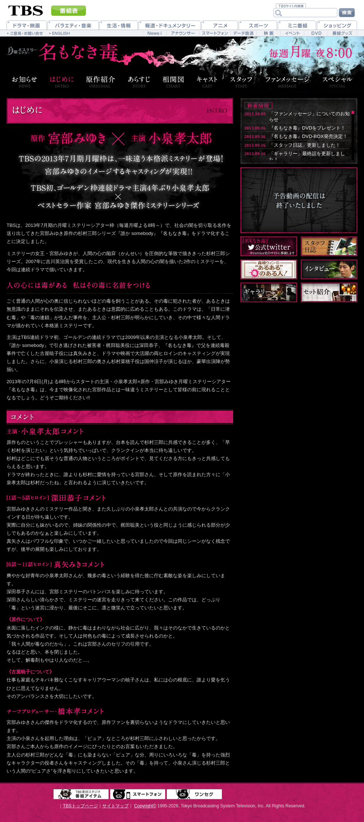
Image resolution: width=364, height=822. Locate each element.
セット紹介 (329, 292)
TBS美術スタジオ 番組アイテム (81, 794)
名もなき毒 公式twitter (268, 246)
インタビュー (329, 269)
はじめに (61, 82)
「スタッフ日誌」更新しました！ (304, 145)
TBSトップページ (80, 805)
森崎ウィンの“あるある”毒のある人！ (268, 269)
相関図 (173, 82)
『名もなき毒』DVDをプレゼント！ (307, 128)
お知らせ (23, 82)
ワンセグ (194, 794)
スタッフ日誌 (329, 246)
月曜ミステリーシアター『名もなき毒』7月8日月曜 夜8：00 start (60, 54)
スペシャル (338, 82)
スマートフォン (137, 794)
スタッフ (241, 82)
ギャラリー (268, 292)
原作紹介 (101, 82)
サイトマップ (115, 805)
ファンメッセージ (287, 82)
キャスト (207, 82)
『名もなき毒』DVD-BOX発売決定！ (308, 136)
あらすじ (139, 82)
